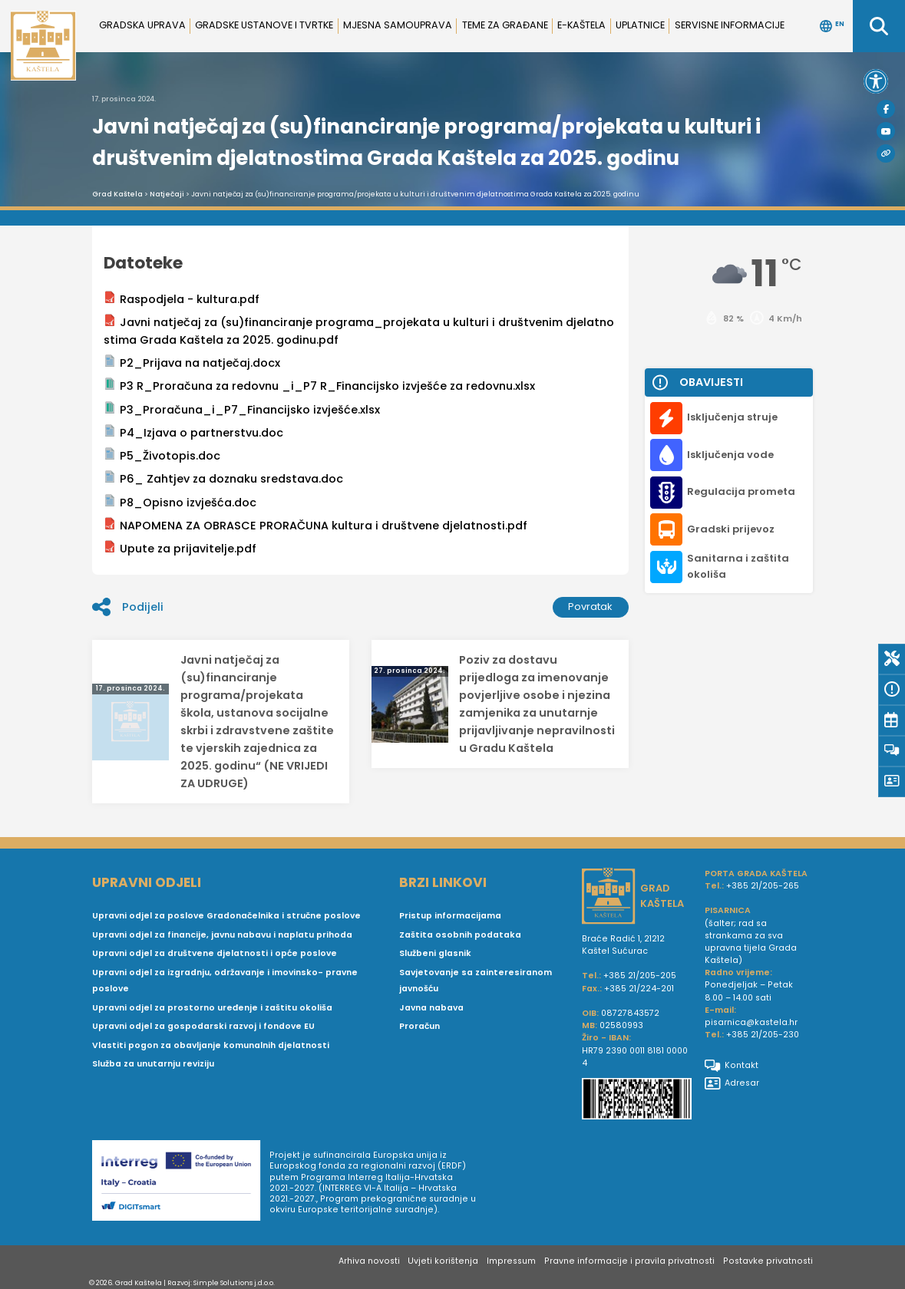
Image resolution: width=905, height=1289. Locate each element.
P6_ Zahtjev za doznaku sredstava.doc (223, 478)
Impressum (511, 1261)
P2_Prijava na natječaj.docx (192, 362)
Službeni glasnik (435, 953)
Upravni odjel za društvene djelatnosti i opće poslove (214, 953)
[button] (876, 81)
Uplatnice (640, 24)
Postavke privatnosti (768, 1261)
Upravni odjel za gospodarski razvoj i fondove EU (203, 1026)
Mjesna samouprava (397, 24)
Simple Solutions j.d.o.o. (234, 1282)
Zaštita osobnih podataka (460, 935)
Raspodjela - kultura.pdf (181, 299)
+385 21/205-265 (762, 886)
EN (832, 26)
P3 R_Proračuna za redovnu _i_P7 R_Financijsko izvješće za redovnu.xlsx (319, 385)
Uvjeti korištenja (443, 1261)
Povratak (590, 606)
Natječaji (167, 194)
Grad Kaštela (117, 194)
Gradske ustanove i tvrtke (264, 24)
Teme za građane (505, 24)
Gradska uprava (142, 24)
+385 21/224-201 (639, 988)
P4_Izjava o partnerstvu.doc (193, 432)
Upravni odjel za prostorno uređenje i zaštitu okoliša (212, 1008)
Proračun (419, 1026)
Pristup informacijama (450, 915)
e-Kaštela (581, 24)
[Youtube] (886, 131)
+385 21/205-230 (762, 1034)
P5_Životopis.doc (162, 455)
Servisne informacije (729, 24)
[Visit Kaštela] (886, 153)
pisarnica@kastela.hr (751, 1022)
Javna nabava (431, 1008)
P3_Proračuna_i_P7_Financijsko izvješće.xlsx (242, 409)
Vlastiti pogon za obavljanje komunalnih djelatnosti (210, 1045)
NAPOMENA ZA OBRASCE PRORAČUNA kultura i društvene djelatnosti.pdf (315, 525)
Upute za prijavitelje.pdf (180, 548)
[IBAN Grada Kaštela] (637, 1100)
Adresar (732, 1083)
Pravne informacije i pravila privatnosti (629, 1261)
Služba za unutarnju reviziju (153, 1064)
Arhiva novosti (369, 1261)
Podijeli (127, 607)
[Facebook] (886, 109)
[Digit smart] (180, 1183)
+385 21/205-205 (639, 975)
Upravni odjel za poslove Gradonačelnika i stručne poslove (226, 915)
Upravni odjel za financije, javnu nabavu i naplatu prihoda (222, 935)
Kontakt (731, 1066)
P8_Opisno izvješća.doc (180, 502)
